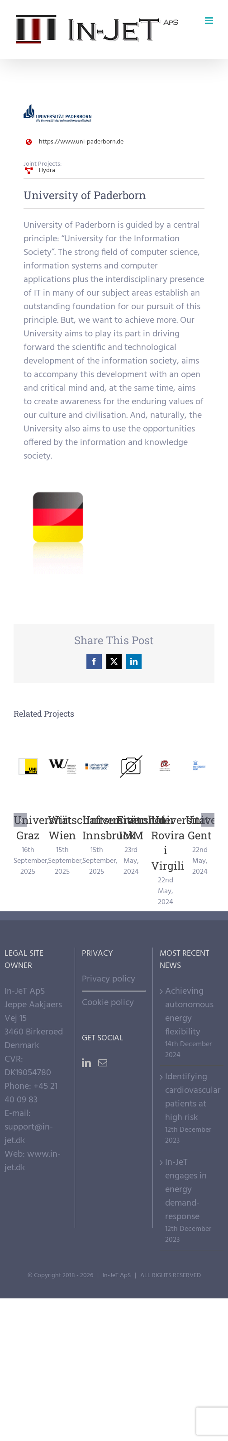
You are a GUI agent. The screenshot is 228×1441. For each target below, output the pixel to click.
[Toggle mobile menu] (209, 20)
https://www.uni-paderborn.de (81, 142)
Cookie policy (108, 1003)
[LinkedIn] (86, 1063)
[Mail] (102, 1063)
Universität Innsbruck (111, 828)
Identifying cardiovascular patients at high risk (192, 1097)
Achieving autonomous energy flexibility (189, 1012)
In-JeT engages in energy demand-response (186, 1190)
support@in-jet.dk (29, 1134)
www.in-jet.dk (33, 1161)
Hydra (47, 170)
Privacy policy (108, 979)
